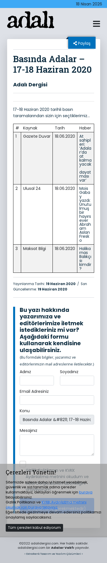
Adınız (25, 372)
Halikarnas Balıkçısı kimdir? (85, 258)
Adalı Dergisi (30, 84)
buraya (85, 492)
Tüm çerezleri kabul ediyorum (34, 527)
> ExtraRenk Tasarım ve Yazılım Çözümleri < (53, 554)
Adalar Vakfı (62, 547)
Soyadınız (69, 372)
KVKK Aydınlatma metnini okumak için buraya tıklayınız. (46, 505)
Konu (25, 411)
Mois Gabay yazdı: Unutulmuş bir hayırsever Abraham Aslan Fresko (85, 214)
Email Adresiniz (34, 391)
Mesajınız (28, 430)
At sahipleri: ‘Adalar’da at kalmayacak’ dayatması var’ (85, 158)
